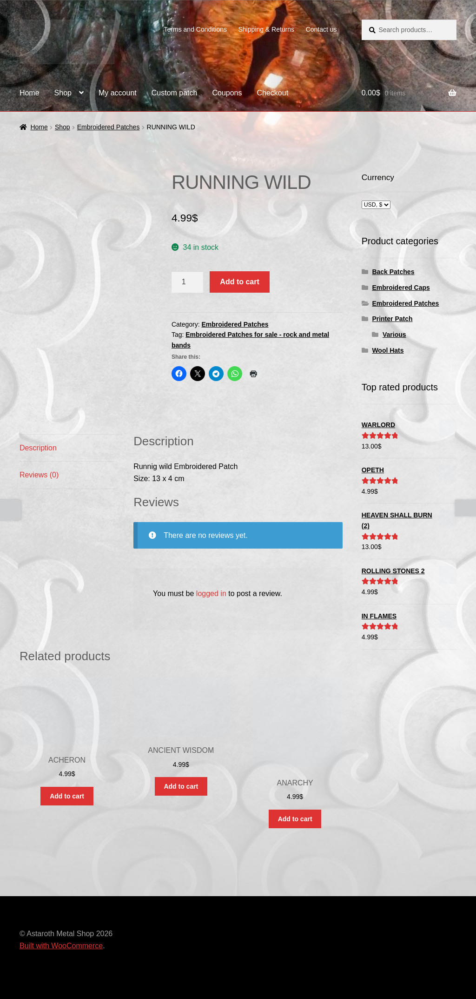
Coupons (227, 93)
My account (118, 93)
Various (394, 334)
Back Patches (393, 271)
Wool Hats (387, 350)
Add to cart (239, 282)
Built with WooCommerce (61, 946)
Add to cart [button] (67, 796)
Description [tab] (38, 448)
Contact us (321, 29)
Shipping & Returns (266, 29)
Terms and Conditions (195, 29)
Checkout (273, 93)
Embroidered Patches (108, 127)
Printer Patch (392, 318)
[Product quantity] (187, 282)
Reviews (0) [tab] (39, 475)
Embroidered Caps (401, 287)
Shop (63, 93)
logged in (211, 593)
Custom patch (175, 93)
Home (30, 93)
